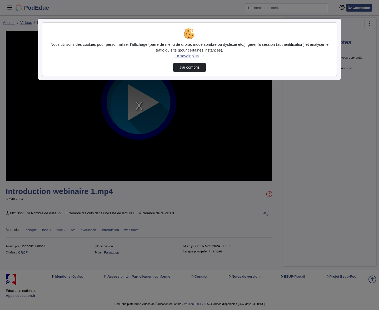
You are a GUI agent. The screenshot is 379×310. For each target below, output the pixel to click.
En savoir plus (189, 56)
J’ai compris (189, 67)
